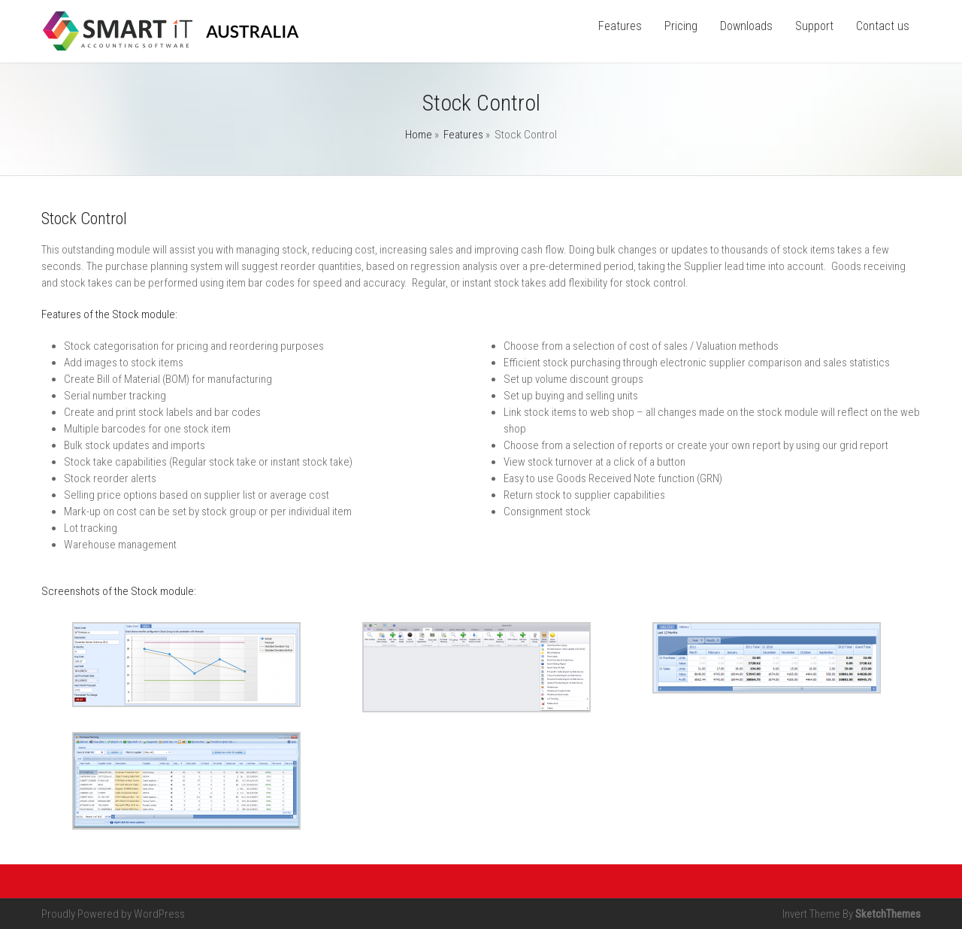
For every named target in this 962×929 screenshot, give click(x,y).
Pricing (680, 26)
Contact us (882, 26)
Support (814, 26)
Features (620, 26)
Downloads (746, 26)
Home (418, 134)
